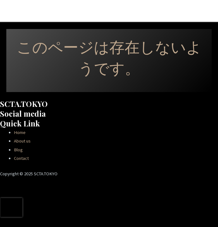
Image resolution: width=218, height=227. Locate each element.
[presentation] (11, 207)
